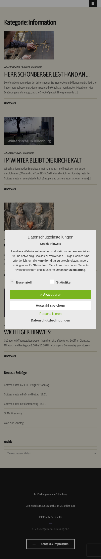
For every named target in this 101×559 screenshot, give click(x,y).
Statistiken (61, 281)
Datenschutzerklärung (70, 269)
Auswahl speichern (50, 305)
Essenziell (21, 281)
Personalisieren (50, 313)
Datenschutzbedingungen (50, 320)
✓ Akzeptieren (50, 294)
